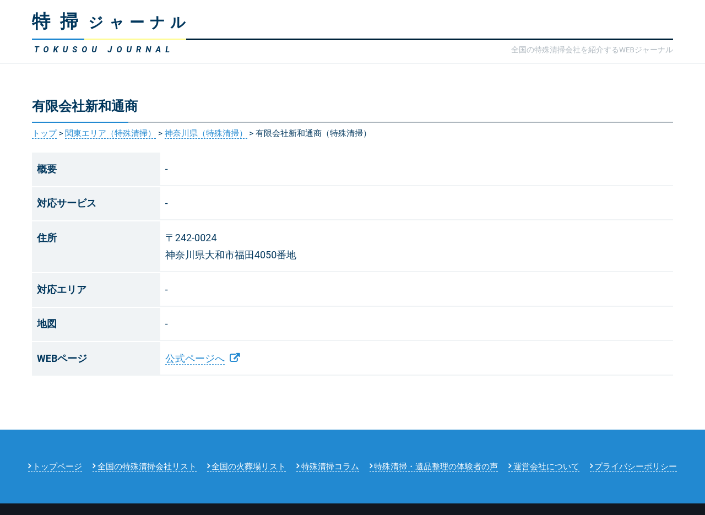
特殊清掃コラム (330, 466)
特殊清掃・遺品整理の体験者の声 (436, 466)
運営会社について (546, 466)
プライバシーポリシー (635, 466)
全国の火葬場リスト (249, 466)
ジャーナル (111, 22)
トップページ (57, 466)
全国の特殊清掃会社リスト (147, 466)
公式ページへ (195, 358)
